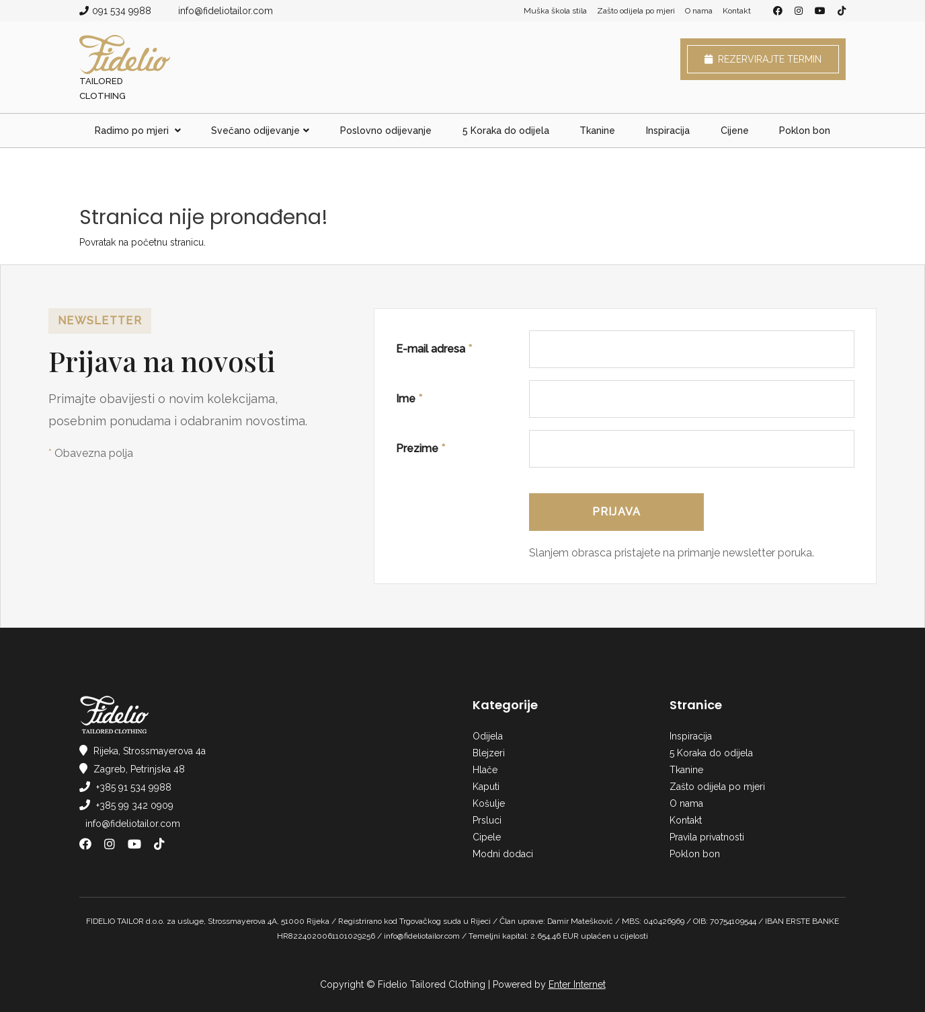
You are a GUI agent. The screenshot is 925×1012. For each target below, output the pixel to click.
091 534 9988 (121, 10)
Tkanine (597, 130)
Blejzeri (489, 753)
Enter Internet (577, 984)
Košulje (489, 803)
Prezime (420, 448)
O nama (699, 10)
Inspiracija (668, 130)
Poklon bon (804, 130)
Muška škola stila (555, 10)
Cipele (487, 837)
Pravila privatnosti (707, 837)
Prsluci (487, 820)
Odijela (488, 736)
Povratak (97, 242)
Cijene (735, 130)
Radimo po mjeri (138, 130)
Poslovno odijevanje (386, 130)
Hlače (485, 769)
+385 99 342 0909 (134, 805)
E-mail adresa (434, 348)
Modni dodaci (503, 853)
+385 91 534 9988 (133, 787)
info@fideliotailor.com (225, 10)
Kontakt (737, 10)
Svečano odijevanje (260, 130)
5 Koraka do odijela (505, 130)
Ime (409, 398)
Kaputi (486, 786)
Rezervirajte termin (763, 59)
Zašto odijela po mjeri (636, 10)
